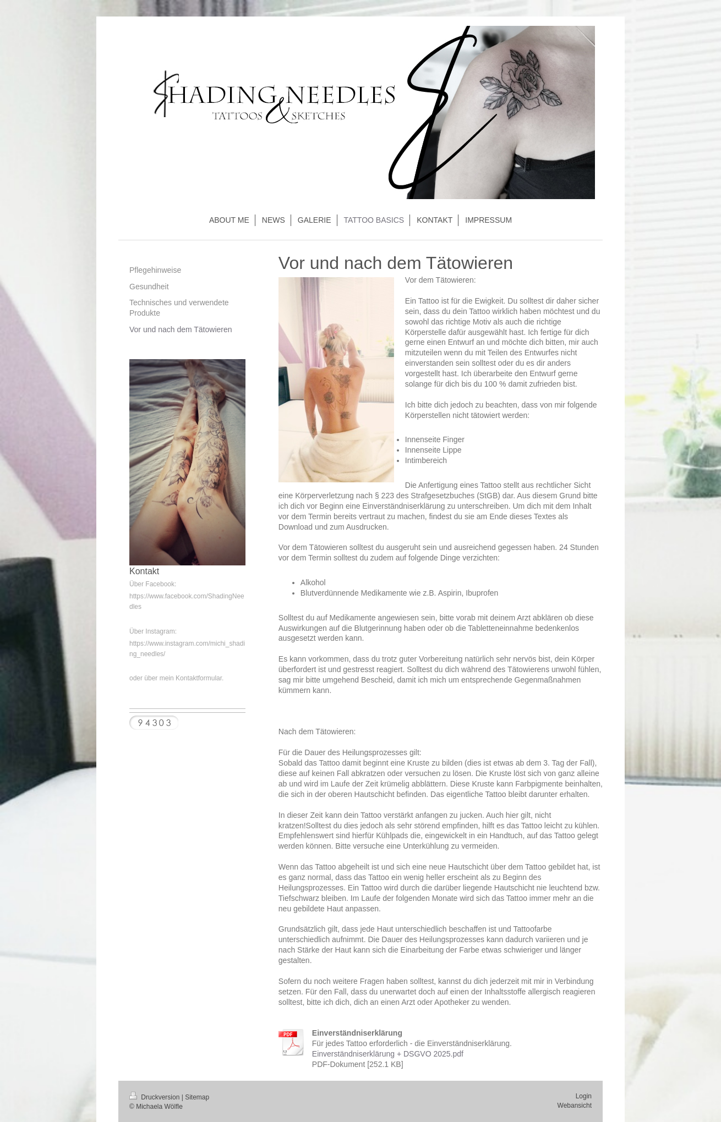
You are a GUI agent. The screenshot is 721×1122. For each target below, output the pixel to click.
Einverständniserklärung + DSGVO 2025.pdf (387, 1053)
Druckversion (155, 1097)
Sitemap (197, 1097)
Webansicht (575, 1105)
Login (584, 1096)
